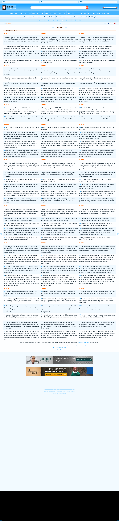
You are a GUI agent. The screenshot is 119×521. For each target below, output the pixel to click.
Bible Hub (59, 349)
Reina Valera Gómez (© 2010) (59, 347)
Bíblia (5, 23)
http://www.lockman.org (83, 342)
